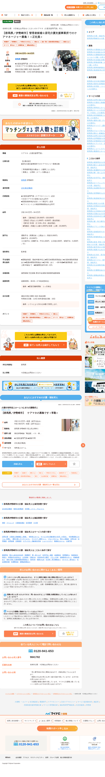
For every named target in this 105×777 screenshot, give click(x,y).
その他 (35, 523)
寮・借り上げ (36, 555)
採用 (46, 757)
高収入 (4, 557)
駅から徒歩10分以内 (16, 555)
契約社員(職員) (18, 509)
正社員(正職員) (27, 188)
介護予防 (69, 541)
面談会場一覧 (47, 15)
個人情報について (72, 721)
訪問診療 (11, 541)
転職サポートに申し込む (81, 8)
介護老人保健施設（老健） (18, 537)
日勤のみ (33, 557)
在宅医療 (29, 523)
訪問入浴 (73, 539)
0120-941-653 (41, 651)
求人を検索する (68, 15)
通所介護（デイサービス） (21, 539)
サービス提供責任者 (85, 702)
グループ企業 (54, 757)
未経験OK (57, 555)
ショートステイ (47, 541)
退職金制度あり (25, 562)
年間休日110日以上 (14, 557)
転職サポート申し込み (57, 728)
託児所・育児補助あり (53, 559)
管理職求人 (66, 555)
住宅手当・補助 (47, 555)
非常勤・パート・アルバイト (34, 509)
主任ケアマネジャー (68, 702)
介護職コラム (88, 721)
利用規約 (58, 721)
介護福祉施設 (20, 523)
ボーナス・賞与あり (69, 559)
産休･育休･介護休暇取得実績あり (18, 559)
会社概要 (19, 757)
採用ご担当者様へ (13, 721)
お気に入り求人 (89, 15)
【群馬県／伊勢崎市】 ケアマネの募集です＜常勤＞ (30, 413)
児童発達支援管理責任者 (32, 705)
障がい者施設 (64, 539)
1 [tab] (65, 73)
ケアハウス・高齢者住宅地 (32, 541)
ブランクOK (54, 557)
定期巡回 (18, 541)
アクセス (26, 757)
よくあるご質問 (44, 721)
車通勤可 (28, 555)
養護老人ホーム (59, 541)
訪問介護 (5, 537)
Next (83, 445)
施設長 (96, 702)
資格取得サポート (66, 557)
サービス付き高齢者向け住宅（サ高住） (54, 537)
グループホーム (53, 539)
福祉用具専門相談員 (67, 705)
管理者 (88, 705)
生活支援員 (80, 705)
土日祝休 (25, 557)
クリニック (10, 523)
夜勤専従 (5, 555)
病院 (3, 523)
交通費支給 (14, 562)
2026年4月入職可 (43, 557)
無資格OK (74, 555)
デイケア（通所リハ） (39, 539)
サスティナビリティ (37, 757)
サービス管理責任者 (50, 705)
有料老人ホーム (34, 537)
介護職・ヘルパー (21, 702)
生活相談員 (34, 702)
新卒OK (32, 559)
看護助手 (43, 702)
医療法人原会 (6, 410)
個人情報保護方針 (66, 757)
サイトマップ (29, 721)
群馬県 (17, 59)
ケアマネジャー (53, 702)
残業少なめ (40, 559)
